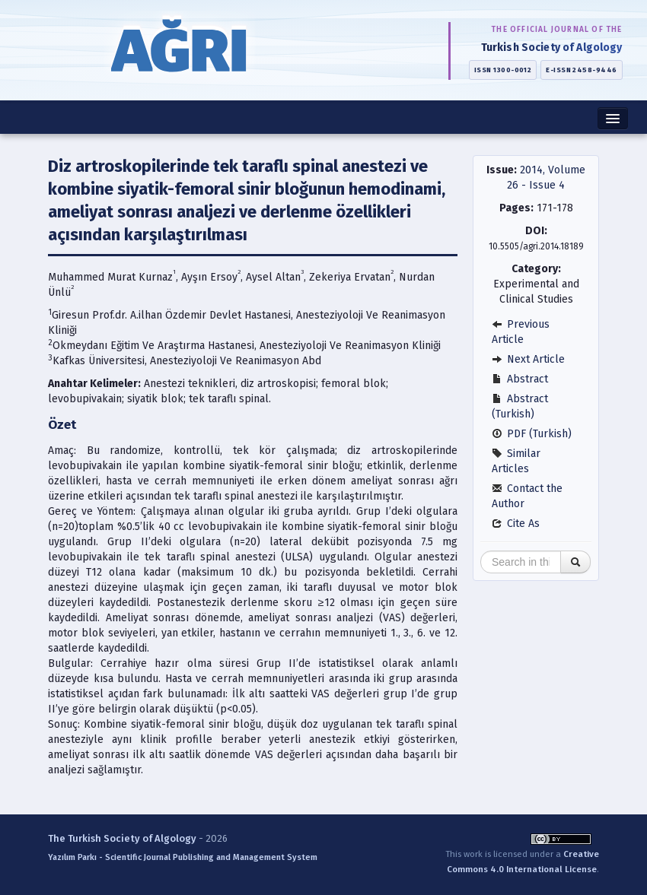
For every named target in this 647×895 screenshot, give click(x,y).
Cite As (516, 523)
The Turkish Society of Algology (122, 838)
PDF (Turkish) (532, 433)
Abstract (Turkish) (520, 406)
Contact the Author (527, 496)
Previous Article (521, 332)
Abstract (520, 379)
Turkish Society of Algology (552, 47)
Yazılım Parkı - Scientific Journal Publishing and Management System (182, 857)
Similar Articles (516, 461)
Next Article (528, 359)
